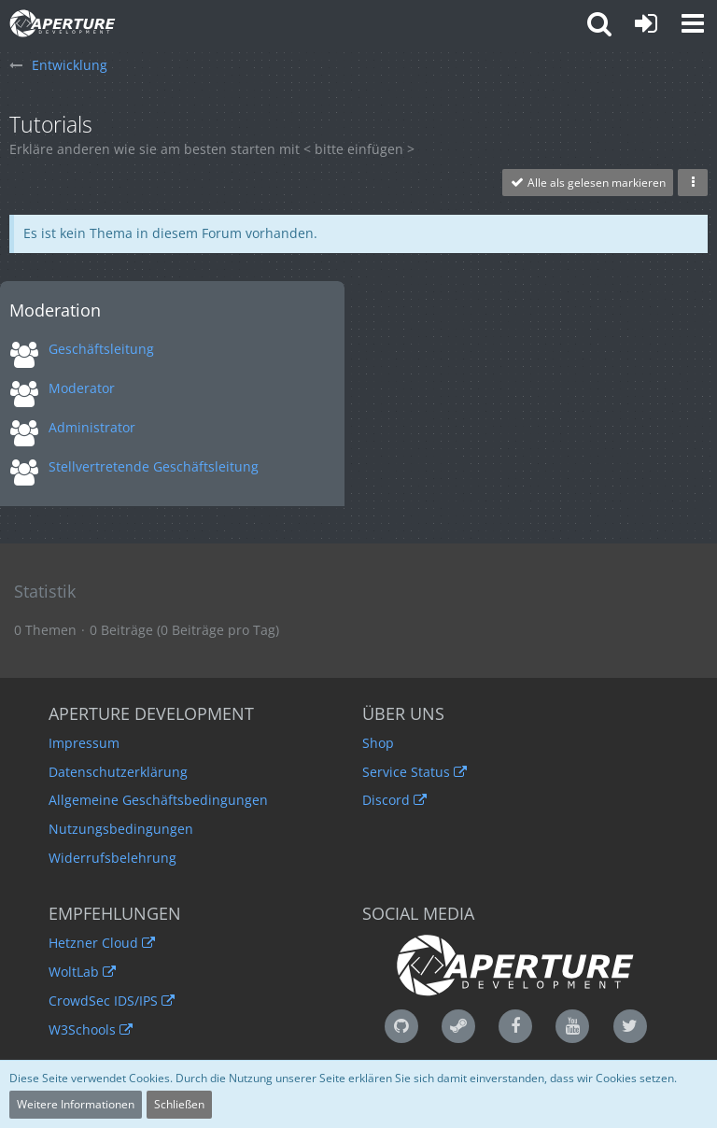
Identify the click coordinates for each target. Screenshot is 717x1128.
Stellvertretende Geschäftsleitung (154, 466)
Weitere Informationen (75, 1104)
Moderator (82, 388)
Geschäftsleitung (101, 349)
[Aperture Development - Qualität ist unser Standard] (63, 23)
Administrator (92, 427)
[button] (692, 23)
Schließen (179, 1104)
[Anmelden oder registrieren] (646, 23)
